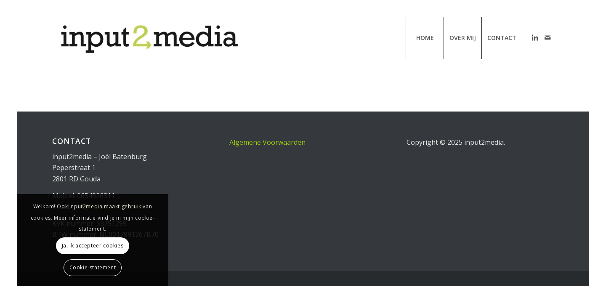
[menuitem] (425, 38)
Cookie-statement (92, 267)
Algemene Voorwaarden (267, 142)
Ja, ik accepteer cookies (92, 245)
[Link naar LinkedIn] (535, 37)
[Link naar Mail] (547, 37)
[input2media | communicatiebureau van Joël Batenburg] (148, 38)
